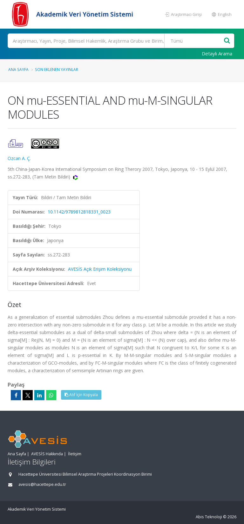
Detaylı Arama (217, 53)
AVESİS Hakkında (47, 454)
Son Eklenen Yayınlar (56, 69)
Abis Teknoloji (209, 517)
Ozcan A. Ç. (19, 158)
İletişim (74, 454)
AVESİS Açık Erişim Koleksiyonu (100, 269)
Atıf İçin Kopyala (81, 394)
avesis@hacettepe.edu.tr (42, 484)
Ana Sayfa (18, 69)
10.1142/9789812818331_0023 (79, 212)
